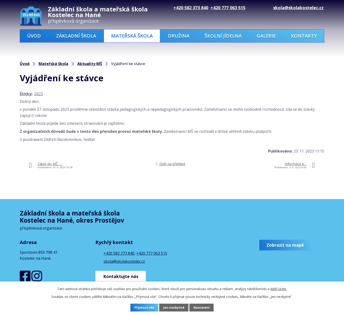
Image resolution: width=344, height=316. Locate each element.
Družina (178, 36)
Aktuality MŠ (89, 63)
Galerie (266, 36)
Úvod (34, 36)
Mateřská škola (132, 36)
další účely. (278, 289)
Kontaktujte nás (121, 275)
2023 (38, 93)
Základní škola (76, 36)
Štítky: (26, 93)
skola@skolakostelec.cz (124, 261)
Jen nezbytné (174, 308)
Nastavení (202, 308)
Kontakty (304, 36)
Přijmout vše (143, 308)
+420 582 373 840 (118, 253)
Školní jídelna (223, 36)
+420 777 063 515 (151, 253)
